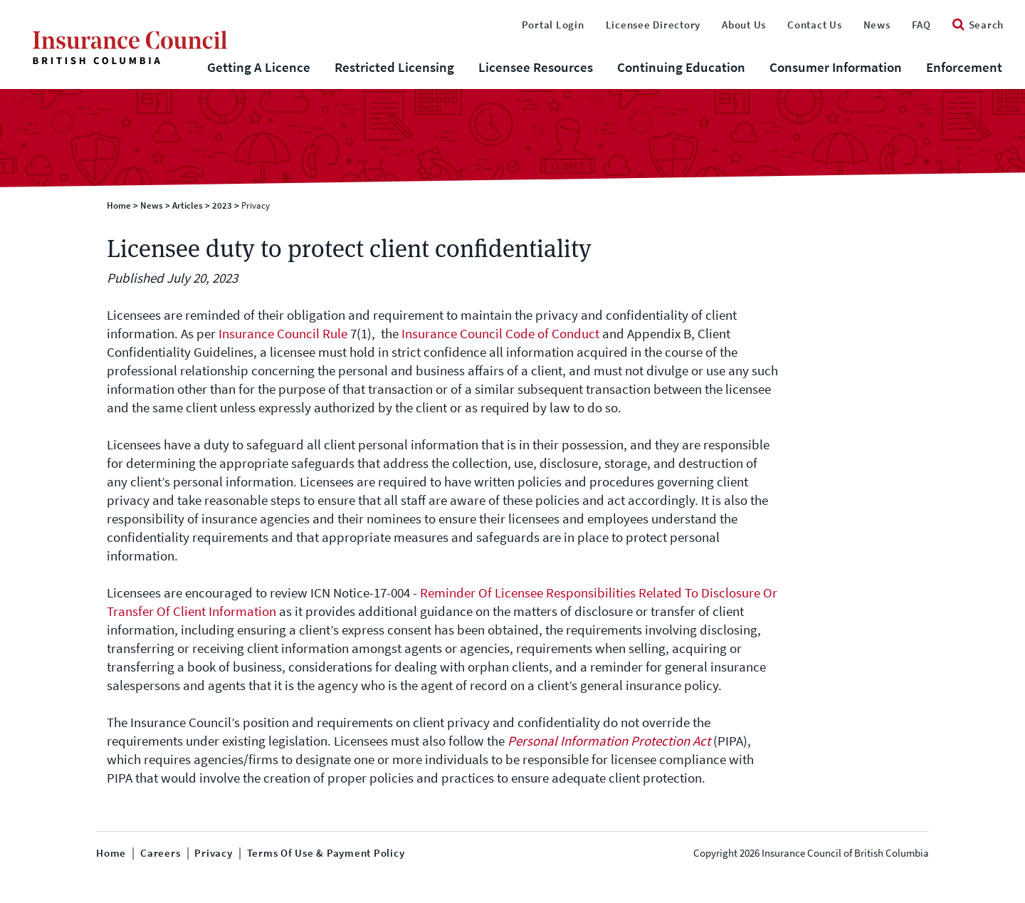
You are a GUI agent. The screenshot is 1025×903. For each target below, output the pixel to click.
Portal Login (553, 25)
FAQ (921, 25)
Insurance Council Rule (283, 334)
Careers (160, 853)
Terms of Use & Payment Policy (326, 853)
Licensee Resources (535, 67)
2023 (222, 205)
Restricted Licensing (394, 67)
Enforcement (964, 67)
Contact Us (814, 25)
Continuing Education (681, 67)
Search (978, 25)
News (876, 25)
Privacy (213, 853)
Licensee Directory (653, 25)
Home (119, 205)
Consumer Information (835, 67)
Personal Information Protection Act (609, 741)
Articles (187, 205)
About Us (744, 25)
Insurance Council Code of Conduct (500, 334)
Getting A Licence (258, 67)
